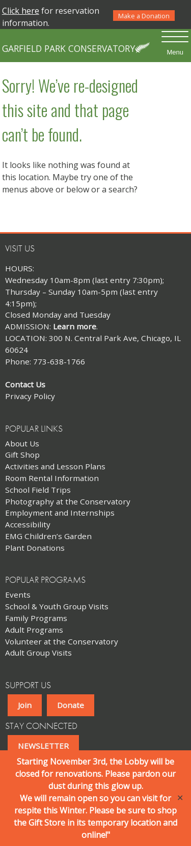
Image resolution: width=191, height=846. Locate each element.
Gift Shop (22, 454)
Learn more (74, 326)
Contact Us (25, 384)
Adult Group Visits (38, 652)
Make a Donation (144, 15)
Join (25, 705)
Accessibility (27, 524)
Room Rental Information (52, 478)
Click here (20, 10)
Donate (70, 705)
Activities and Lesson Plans (55, 466)
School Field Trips (38, 490)
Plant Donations (35, 548)
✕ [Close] (180, 798)
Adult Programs (34, 630)
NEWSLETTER (43, 746)
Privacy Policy (30, 396)
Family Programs (36, 618)
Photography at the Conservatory (67, 501)
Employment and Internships (60, 512)
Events (18, 594)
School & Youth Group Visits (56, 606)
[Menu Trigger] (175, 43)
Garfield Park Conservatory (68, 48)
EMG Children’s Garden (48, 536)
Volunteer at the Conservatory (61, 641)
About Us (22, 443)
